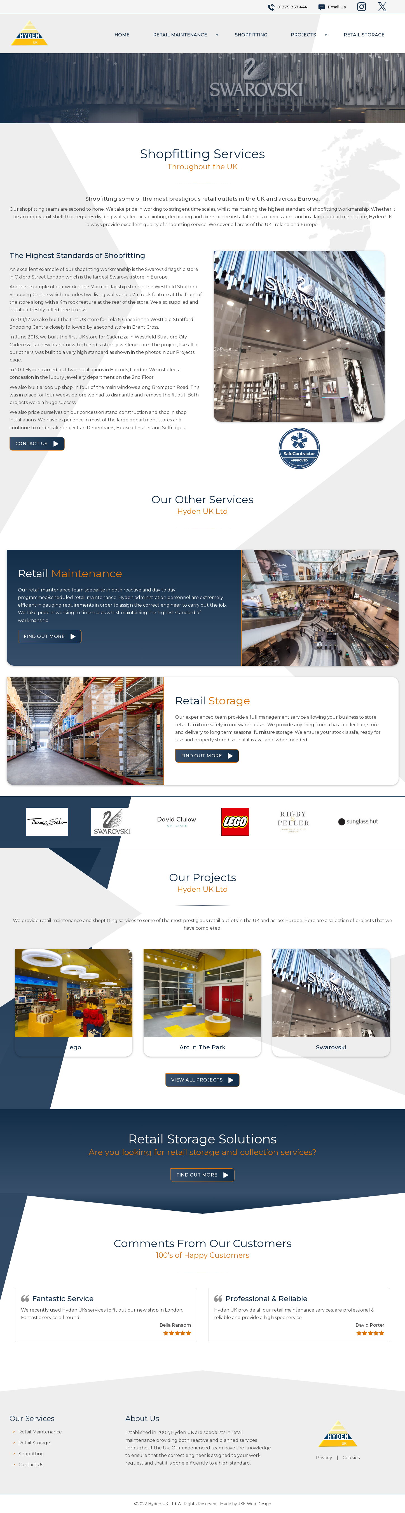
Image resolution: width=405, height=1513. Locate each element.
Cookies (351, 1457)
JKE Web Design (254, 1503)
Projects (303, 35)
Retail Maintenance (180, 35)
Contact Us (31, 443)
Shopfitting (251, 35)
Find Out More (44, 636)
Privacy (324, 1457)
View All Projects (197, 1080)
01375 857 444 (292, 7)
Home (122, 35)
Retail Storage (364, 35)
